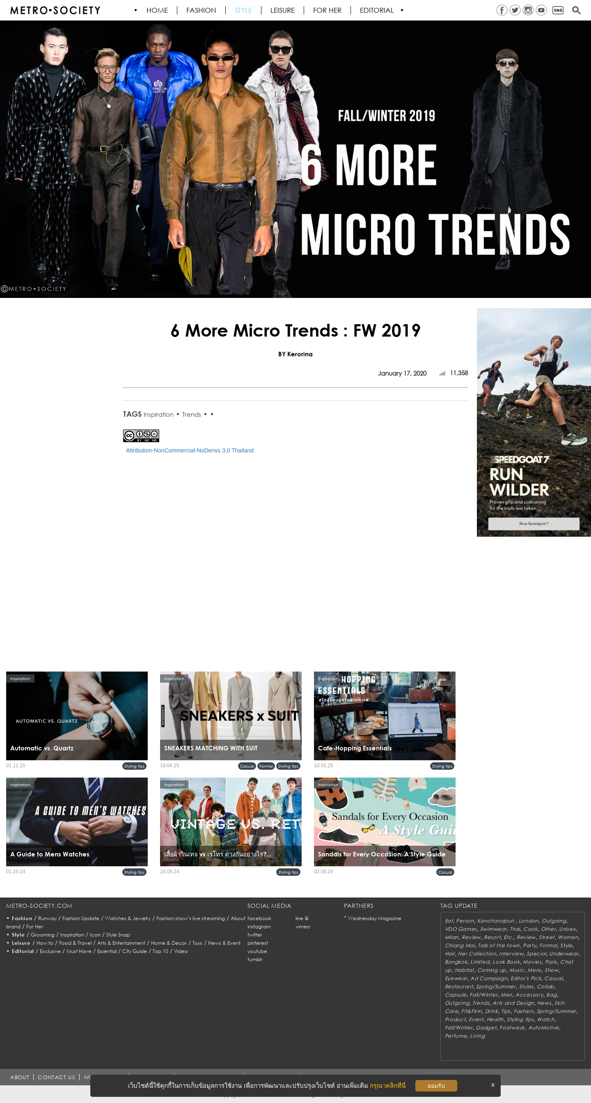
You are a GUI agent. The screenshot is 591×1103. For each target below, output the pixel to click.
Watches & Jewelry (128, 918)
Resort (492, 937)
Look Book (506, 962)
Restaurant (459, 986)
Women (568, 937)
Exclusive (50, 951)
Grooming (43, 935)
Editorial (377, 10)
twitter (254, 935)
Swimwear (493, 929)
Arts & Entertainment (121, 943)
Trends (191, 414)
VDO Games (461, 929)
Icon (95, 935)
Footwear (512, 1028)
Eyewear (456, 978)
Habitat (464, 970)
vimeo (303, 926)
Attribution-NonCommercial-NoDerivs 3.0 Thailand (190, 450)
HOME (157, 10)
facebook (259, 918)
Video (181, 951)
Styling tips (134, 766)
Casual (247, 766)
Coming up (491, 970)
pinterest (257, 943)
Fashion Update (80, 918)
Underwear (563, 954)
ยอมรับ (436, 1085)
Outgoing (554, 921)
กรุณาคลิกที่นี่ (387, 1085)
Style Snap (118, 935)
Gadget (486, 1028)
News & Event (224, 943)
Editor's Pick (526, 978)
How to (45, 943)
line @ (302, 918)
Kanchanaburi (496, 921)
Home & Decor (169, 943)
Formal (266, 766)
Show (552, 970)
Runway (47, 918)
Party (529, 945)
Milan (452, 937)
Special (536, 954)
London (528, 921)
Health (495, 1019)
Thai (515, 929)
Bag (551, 995)
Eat (449, 921)
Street (546, 937)
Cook (530, 929)
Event (476, 1019)
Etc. (508, 937)
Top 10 (160, 951)
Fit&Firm (471, 1011)
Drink (491, 1011)
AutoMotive (543, 1028)
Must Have (79, 951)
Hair (450, 954)
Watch (545, 1019)
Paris (551, 962)
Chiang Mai (460, 945)
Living (477, 1036)
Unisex (567, 929)
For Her (34, 926)
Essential (107, 951)
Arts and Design (513, 1003)
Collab (545, 986)
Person (465, 921)
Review (471, 937)
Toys (197, 943)
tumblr (254, 959)
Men (506, 995)
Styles (526, 986)
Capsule (456, 995)
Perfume (456, 1036)
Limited (479, 962)
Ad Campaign (488, 978)
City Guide (134, 951)
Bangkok (456, 962)
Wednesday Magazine (374, 918)
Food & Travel (75, 943)
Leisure (283, 10)
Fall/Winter (483, 995)
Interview (511, 954)
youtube (257, 951)
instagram (259, 926)
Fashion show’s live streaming (190, 918)
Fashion (202, 10)
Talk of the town (499, 945)
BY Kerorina (295, 354)
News (544, 1003)
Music (517, 970)
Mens (534, 970)
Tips (506, 1011)
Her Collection (477, 954)
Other (548, 929)
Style (243, 10)
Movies (532, 962)
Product (455, 1019)
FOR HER (328, 10)
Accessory (529, 995)
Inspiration (159, 414)
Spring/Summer (495, 986)
